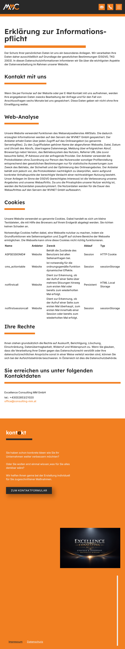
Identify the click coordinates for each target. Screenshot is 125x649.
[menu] (15, 641)
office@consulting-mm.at (20, 401)
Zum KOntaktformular (29, 490)
